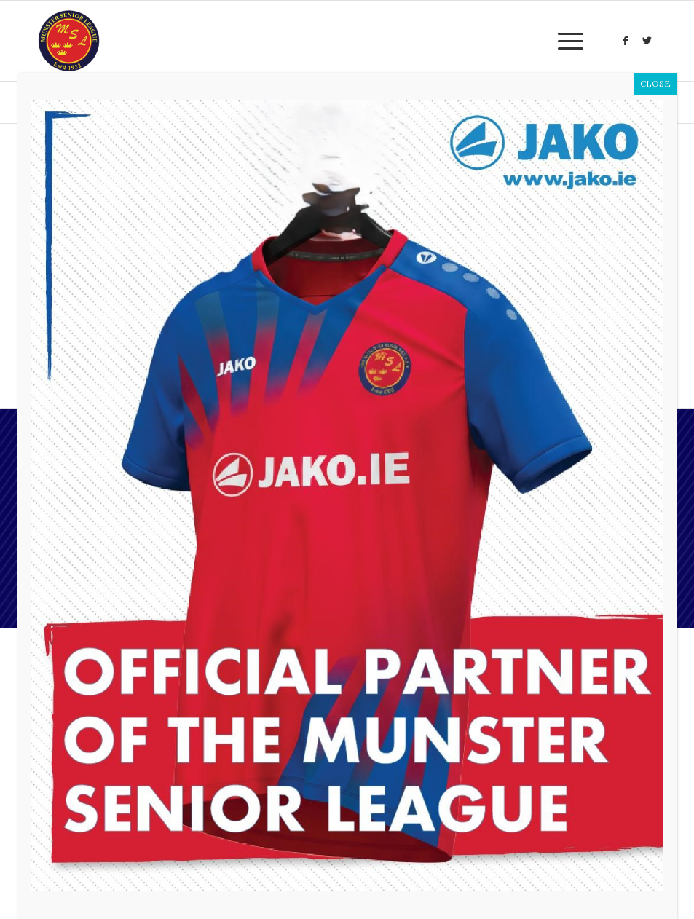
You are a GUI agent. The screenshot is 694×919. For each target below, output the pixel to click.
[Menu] (563, 41)
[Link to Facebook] (625, 41)
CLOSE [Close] (655, 83)
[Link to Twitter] (647, 41)
